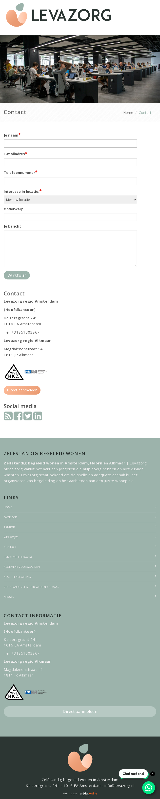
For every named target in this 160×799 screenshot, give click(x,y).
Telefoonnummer (21, 172)
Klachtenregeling (17, 577)
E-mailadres (15, 153)
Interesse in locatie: (23, 191)
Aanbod (9, 527)
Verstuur (16, 275)
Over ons (10, 517)
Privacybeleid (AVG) (18, 557)
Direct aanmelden (22, 390)
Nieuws (9, 597)
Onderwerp (13, 209)
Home (128, 112)
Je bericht (12, 226)
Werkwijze (11, 537)
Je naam (12, 135)
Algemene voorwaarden (22, 567)
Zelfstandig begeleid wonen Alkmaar (31, 587)
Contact (10, 547)
